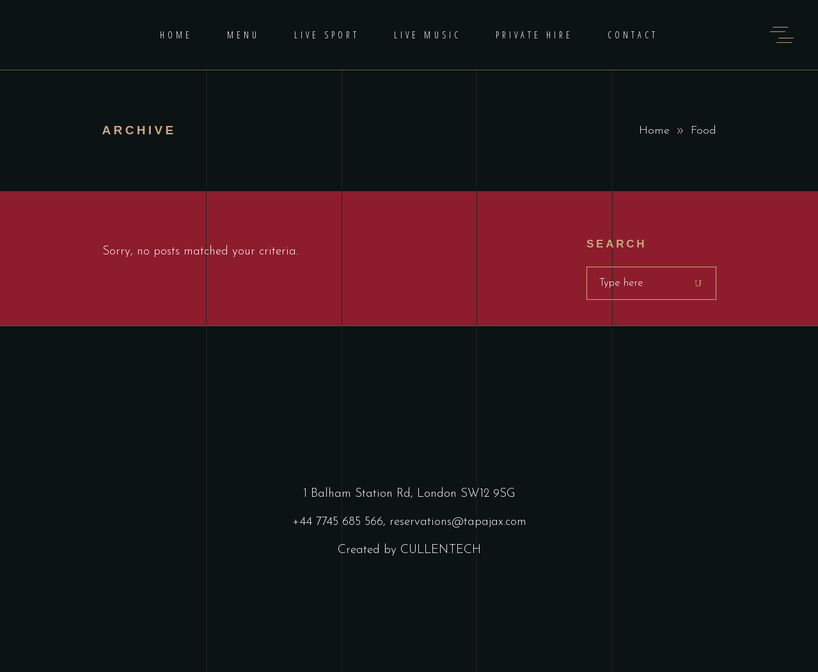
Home (654, 131)
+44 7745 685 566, (340, 522)
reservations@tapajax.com (457, 522)
